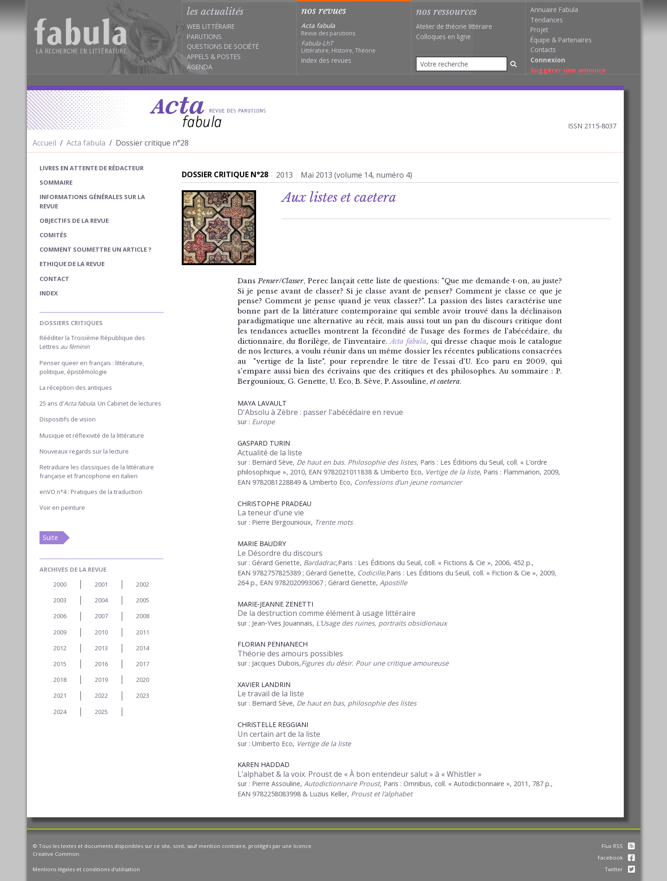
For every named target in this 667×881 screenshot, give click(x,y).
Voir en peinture (62, 507)
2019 (101, 679)
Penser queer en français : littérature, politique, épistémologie (92, 367)
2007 (101, 616)
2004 (101, 600)
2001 (101, 584)
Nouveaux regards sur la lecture (84, 451)
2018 (59, 679)
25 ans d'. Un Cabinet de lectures (100, 403)
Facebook (616, 857)
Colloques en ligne (443, 36)
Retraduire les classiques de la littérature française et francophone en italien (97, 471)
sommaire (56, 182)
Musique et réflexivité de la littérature (92, 435)
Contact (54, 278)
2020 (142, 679)
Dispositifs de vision (68, 419)
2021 (59, 695)
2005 (142, 600)
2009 (59, 632)
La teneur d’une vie (271, 512)
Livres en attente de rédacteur (92, 168)
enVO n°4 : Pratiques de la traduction (91, 491)
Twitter (620, 869)
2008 (142, 616)
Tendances (546, 19)
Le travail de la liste (271, 693)
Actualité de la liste (270, 452)
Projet (539, 29)
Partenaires (575, 39)
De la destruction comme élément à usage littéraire (327, 613)
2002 (142, 584)
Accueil (44, 143)
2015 (59, 664)
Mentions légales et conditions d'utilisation (86, 869)
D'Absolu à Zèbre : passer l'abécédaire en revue (320, 412)
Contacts (543, 49)
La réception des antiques (76, 387)
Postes (229, 56)
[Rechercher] (514, 64)
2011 (142, 632)
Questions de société (223, 46)
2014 (142, 648)
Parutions (204, 36)
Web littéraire (211, 26)
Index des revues (326, 60)
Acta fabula (86, 143)
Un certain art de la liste (279, 734)
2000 (59, 584)
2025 (101, 711)
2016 (101, 664)
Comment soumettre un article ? (96, 249)
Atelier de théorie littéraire (454, 26)
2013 (101, 648)
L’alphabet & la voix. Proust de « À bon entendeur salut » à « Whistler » (360, 774)
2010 (101, 632)
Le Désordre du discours (280, 553)
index (49, 293)
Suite (50, 537)
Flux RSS (618, 845)
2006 (59, 616)
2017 (142, 664)
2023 (142, 695)
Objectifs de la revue (74, 220)
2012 (59, 648)
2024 (59, 711)
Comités (53, 235)
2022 (101, 695)
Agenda (199, 66)
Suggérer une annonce (568, 70)
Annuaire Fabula (554, 9)
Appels (198, 56)
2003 (59, 600)
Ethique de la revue (72, 264)
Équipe (540, 39)
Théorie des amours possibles (290, 653)
